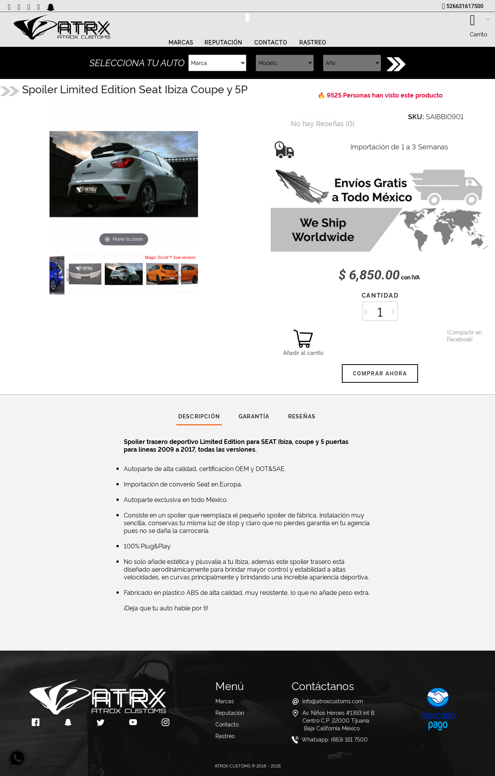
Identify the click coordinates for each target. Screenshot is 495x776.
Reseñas (302, 416)
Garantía (254, 416)
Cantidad (380, 295)
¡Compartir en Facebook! (456, 336)
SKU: (416, 116)
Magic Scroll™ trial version (170, 257)
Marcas (181, 42)
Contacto (271, 42)
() (322, 123)
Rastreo (313, 42)
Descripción (199, 416)
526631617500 (465, 6)
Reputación (223, 42)
